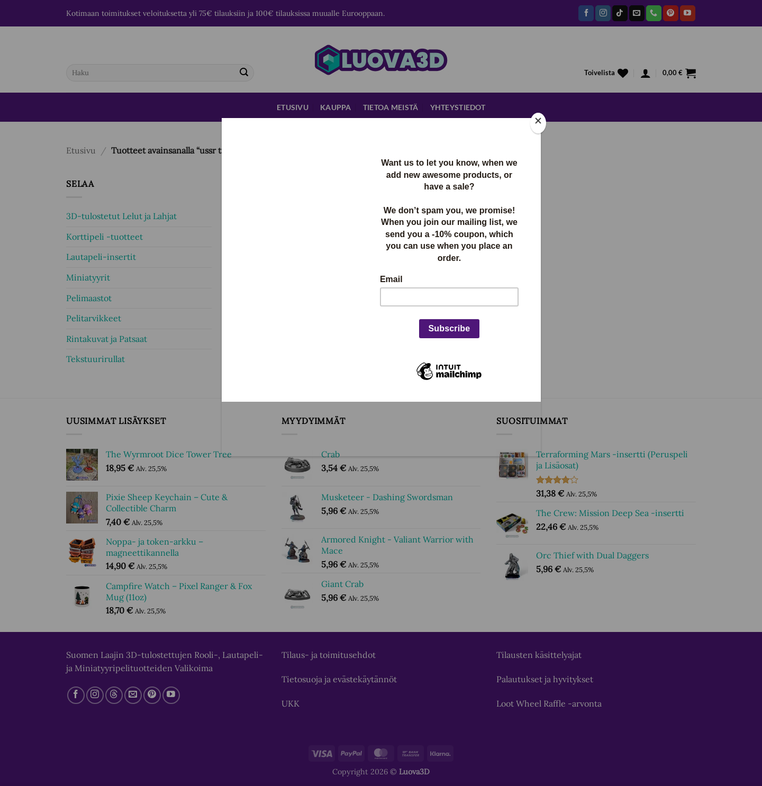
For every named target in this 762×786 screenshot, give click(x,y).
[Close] (538, 123)
